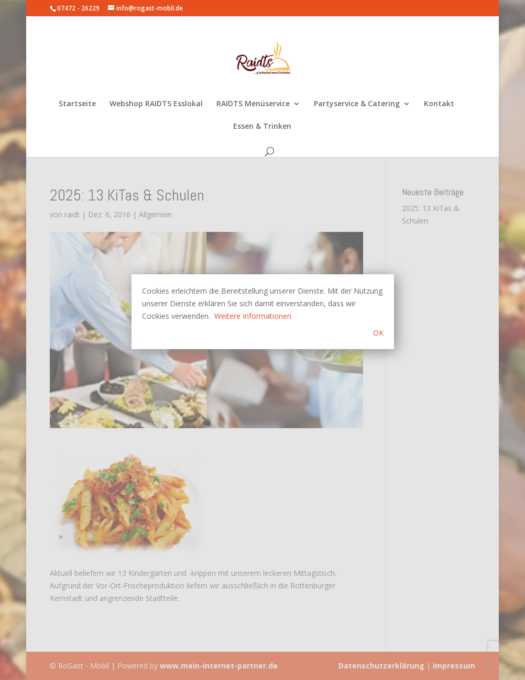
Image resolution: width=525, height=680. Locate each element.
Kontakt (439, 104)
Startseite (77, 104)
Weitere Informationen (252, 316)
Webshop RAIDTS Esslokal (156, 104)
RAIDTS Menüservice (253, 104)
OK (378, 333)
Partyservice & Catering (357, 104)
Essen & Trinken (262, 126)
